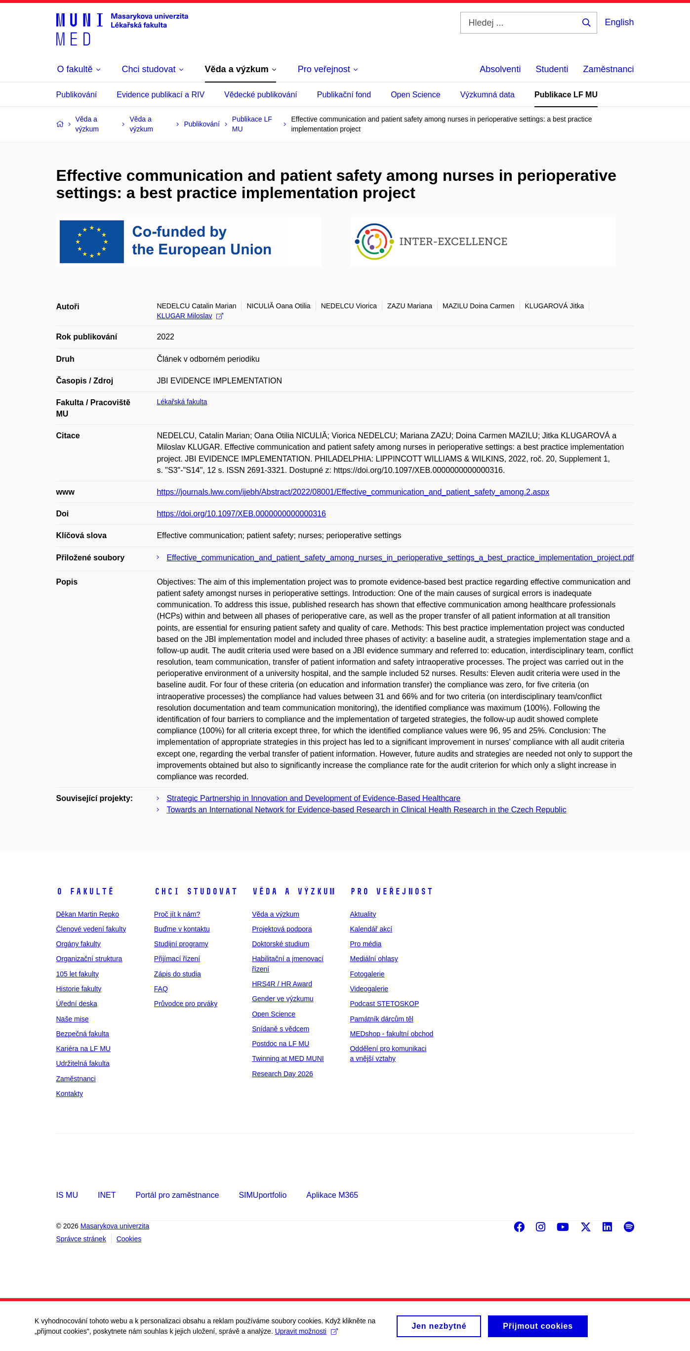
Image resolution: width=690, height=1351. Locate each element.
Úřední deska (76, 1004)
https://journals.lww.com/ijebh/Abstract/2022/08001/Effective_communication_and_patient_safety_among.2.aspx (353, 492)
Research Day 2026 (282, 1074)
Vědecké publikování (260, 94)
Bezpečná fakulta (82, 1034)
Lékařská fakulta (182, 402)
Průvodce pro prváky (185, 1004)
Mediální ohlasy (374, 959)
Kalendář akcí (371, 929)
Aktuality (363, 914)
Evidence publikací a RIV (160, 94)
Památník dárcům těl (381, 1019)
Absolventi (500, 69)
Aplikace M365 (332, 1195)
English (619, 22)
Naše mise (72, 1019)
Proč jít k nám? (177, 914)
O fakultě (85, 891)
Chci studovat (196, 891)
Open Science (416, 94)
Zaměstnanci (608, 69)
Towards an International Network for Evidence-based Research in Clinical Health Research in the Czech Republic (366, 809)
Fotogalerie (367, 974)
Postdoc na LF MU (280, 1044)
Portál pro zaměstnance (177, 1195)
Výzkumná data (487, 94)
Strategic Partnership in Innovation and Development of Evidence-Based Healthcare (313, 798)
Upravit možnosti (306, 1336)
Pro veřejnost (391, 891)
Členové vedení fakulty (91, 929)
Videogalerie (369, 989)
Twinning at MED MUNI (288, 1058)
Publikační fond (344, 94)
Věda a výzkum (293, 891)
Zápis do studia (177, 974)
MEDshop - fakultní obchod (391, 1034)
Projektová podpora (282, 929)
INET (107, 1195)
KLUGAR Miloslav (190, 316)
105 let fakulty (77, 974)
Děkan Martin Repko (88, 914)
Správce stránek (81, 1239)
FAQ (161, 989)
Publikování (76, 94)
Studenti (551, 69)
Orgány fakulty (78, 944)
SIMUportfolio (262, 1195)
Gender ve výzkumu (283, 999)
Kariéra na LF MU (83, 1049)
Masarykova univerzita (115, 1226)
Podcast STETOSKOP (384, 1004)
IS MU (67, 1195)
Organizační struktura (89, 959)
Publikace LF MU (566, 94)
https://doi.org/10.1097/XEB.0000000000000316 (241, 513)
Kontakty (69, 1094)
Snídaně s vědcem (280, 1029)
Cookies (129, 1239)
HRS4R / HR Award (282, 984)
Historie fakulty (79, 989)
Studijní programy (181, 944)
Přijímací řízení (177, 959)
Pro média (365, 944)
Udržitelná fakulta (83, 1063)
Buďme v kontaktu (182, 929)
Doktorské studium (280, 944)
